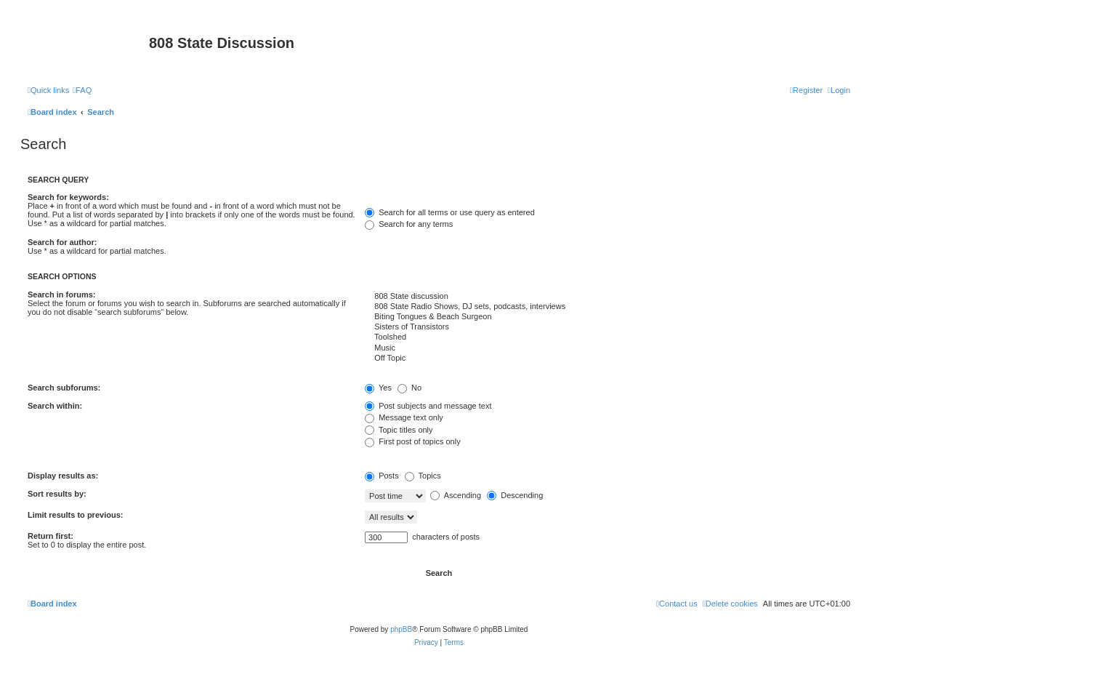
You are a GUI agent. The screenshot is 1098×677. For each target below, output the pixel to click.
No (409, 387)
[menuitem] (82, 90)
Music (607, 348)
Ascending (455, 495)
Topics (423, 475)
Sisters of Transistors (607, 327)
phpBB (401, 629)
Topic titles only (398, 429)
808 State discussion (607, 297)
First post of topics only (413, 441)
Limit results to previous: (75, 514)
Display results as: (63, 475)
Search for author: (62, 242)
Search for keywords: (68, 197)
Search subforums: (64, 387)
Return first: (50, 536)
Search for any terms (409, 224)
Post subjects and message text (428, 405)
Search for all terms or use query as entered (450, 212)
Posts (382, 475)
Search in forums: (62, 294)
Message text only (404, 417)
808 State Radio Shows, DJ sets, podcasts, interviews (607, 307)
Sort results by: (57, 493)
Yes (378, 387)
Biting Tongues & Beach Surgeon (607, 317)
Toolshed (607, 337)
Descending (515, 495)
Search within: (55, 405)
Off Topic (607, 358)
